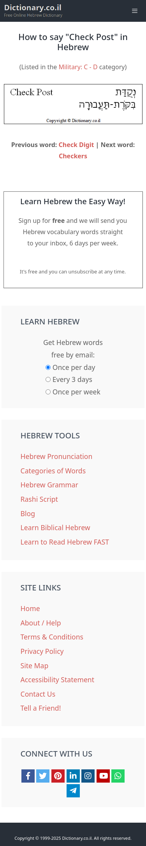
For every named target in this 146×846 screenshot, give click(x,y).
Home (30, 608)
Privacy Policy (42, 651)
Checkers (73, 156)
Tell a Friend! (41, 708)
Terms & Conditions (52, 636)
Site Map (35, 665)
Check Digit (76, 144)
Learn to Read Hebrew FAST (65, 541)
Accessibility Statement (58, 679)
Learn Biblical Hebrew (55, 527)
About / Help (41, 622)
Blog (28, 513)
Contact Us (38, 694)
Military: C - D (77, 67)
